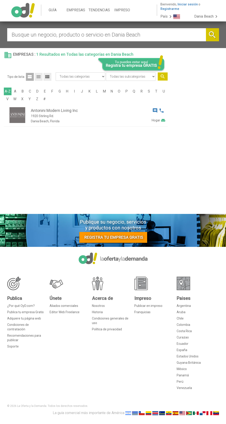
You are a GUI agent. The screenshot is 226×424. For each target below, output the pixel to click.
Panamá (183, 375)
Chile (180, 318)
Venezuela (184, 388)
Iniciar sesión (188, 4)
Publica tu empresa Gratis (25, 312)
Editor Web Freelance (65, 312)
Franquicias (142, 312)
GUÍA (53, 10)
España (182, 350)
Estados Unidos (188, 356)
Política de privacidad (107, 329)
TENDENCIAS (99, 10)
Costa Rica (184, 331)
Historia (97, 312)
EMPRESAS (75, 10)
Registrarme (169, 9)
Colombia (183, 325)
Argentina (184, 306)
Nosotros (98, 306)
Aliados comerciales (64, 306)
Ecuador (182, 343)
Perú (180, 381)
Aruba (181, 312)
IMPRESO (122, 10)
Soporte (13, 346)
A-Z (8, 91)
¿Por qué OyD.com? (21, 306)
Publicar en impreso (148, 306)
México (182, 369)
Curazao (183, 337)
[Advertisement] (195, 141)
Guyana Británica (189, 362)
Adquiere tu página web (24, 318)
